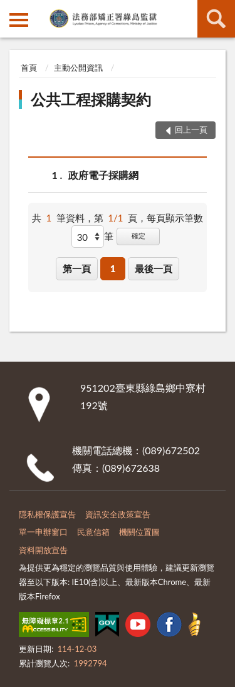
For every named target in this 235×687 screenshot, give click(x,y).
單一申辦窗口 (43, 532)
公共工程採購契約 (91, 99)
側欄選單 (18, 20)
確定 (138, 236)
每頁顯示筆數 (175, 217)
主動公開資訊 (78, 68)
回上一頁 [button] (191, 130)
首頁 (29, 68)
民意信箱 (93, 532)
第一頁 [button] (77, 268)
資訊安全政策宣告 (117, 514)
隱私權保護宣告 (47, 514)
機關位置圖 (139, 532)
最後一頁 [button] (153, 268)
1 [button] (113, 268)
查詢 (216, 19)
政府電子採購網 (103, 175)
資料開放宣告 (43, 550)
